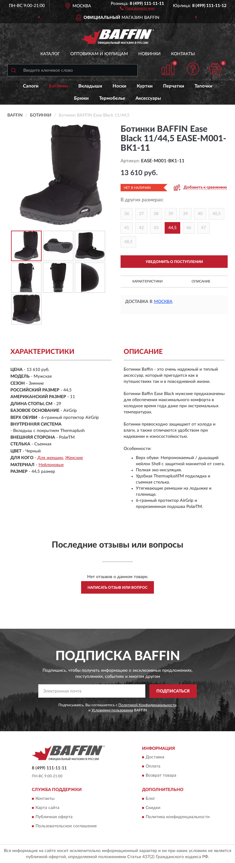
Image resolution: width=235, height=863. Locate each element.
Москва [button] (163, 302)
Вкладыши (90, 86)
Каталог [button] (50, 54)
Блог (150, 798)
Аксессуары (148, 98)
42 (141, 228)
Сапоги (31, 86)
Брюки (81, 98)
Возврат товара (161, 776)
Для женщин (50, 458)
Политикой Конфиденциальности (147, 705)
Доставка (155, 757)
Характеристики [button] (147, 281)
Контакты (183, 54)
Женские (74, 458)
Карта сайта (47, 808)
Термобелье (112, 98)
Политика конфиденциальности (178, 817)
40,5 (216, 214)
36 (126, 214)
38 (156, 214)
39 (170, 214)
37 (141, 214)
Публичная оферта (54, 817)
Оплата (153, 766)
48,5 (128, 242)
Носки (119, 86)
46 (188, 228)
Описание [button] (201, 281)
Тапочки (203, 86)
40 (200, 214)
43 (156, 228)
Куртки (145, 86)
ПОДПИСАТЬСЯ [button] (173, 691)
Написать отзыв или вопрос (117, 587)
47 (203, 228)
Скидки (153, 808)
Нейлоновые (51, 465)
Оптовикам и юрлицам (99, 54)
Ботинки (58, 86)
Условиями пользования (112, 710)
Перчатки (173, 86)
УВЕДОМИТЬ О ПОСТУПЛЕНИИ (174, 262)
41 (126, 228)
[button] (137, 8)
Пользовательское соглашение (66, 826)
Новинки (149, 54)
